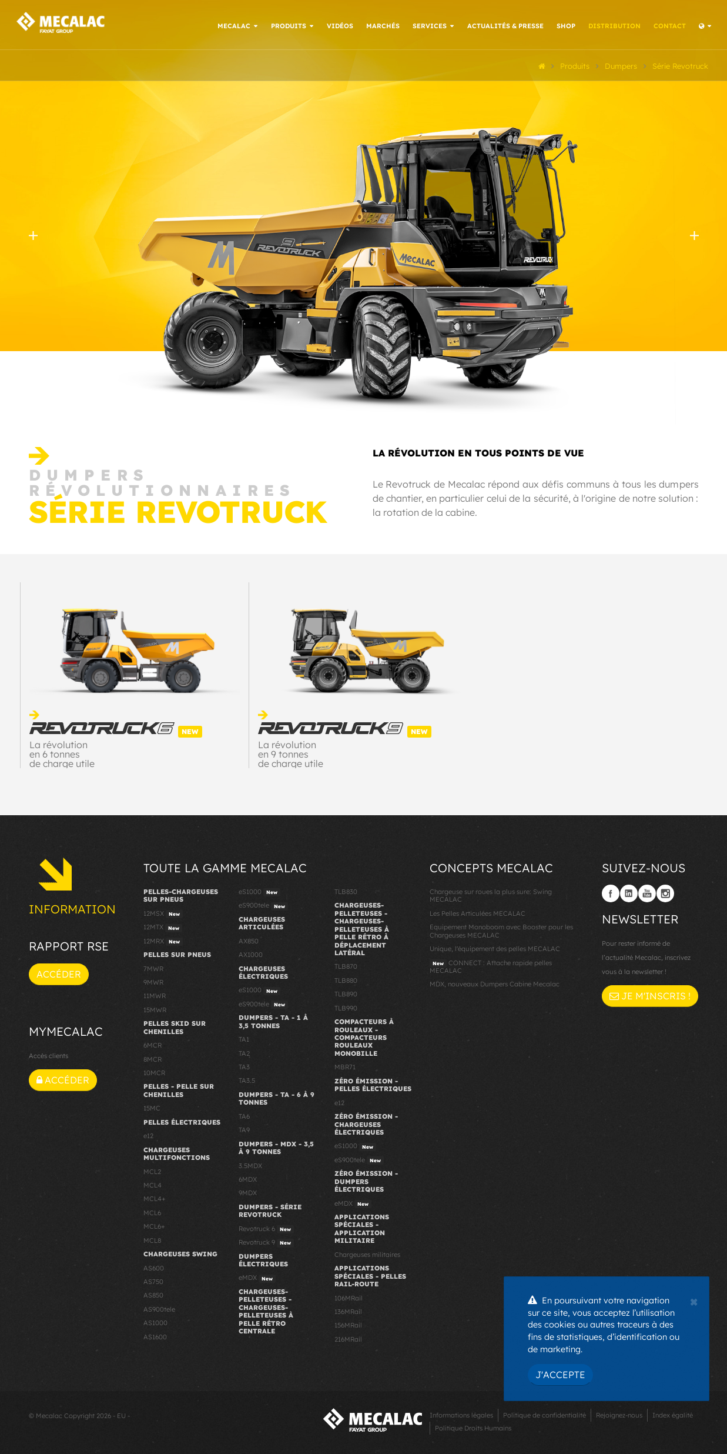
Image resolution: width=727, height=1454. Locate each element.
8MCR (152, 1057)
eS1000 (259, 890)
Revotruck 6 (266, 1227)
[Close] (694, 1300)
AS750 (153, 1280)
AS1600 (155, 1335)
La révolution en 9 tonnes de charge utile (290, 753)
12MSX (163, 912)
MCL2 (152, 1170)
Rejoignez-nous (619, 1414)
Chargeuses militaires (367, 1253)
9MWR (153, 980)
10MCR (154, 1071)
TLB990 (345, 1006)
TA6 (244, 1114)
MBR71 (345, 1066)
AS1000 (155, 1322)
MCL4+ (154, 1197)
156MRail (348, 1324)
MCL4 (152, 1183)
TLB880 (345, 979)
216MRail (348, 1337)
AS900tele (159, 1307)
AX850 (249, 939)
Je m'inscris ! (650, 995)
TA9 (244, 1129)
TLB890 (345, 993)
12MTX (162, 926)
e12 (148, 1134)
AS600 (153, 1266)
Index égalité (672, 1414)
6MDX (248, 1177)
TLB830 (345, 890)
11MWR (154, 995)
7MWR (153, 967)
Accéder (58, 972)
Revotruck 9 (266, 1241)
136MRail (348, 1310)
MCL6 (152, 1211)
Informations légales (461, 1414)
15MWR (154, 1008)
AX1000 (251, 953)
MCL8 (152, 1239)
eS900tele (263, 904)
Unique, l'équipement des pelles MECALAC (495, 947)
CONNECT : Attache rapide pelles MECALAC (491, 965)
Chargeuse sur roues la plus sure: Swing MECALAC (491, 894)
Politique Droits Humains (473, 1427)
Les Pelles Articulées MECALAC (477, 912)
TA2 (244, 1052)
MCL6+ (154, 1225)
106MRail (348, 1296)
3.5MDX (250, 1164)
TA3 (244, 1065)
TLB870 (345, 965)
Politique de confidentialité (544, 1414)
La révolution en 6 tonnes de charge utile (62, 753)
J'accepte (560, 1374)
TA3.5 (247, 1079)
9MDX (248, 1192)
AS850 (153, 1294)
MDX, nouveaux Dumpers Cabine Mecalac (495, 983)
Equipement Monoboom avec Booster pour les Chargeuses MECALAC (501, 930)
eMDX (257, 1277)
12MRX (163, 940)
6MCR (152, 1044)
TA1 (244, 1038)
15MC (151, 1107)
